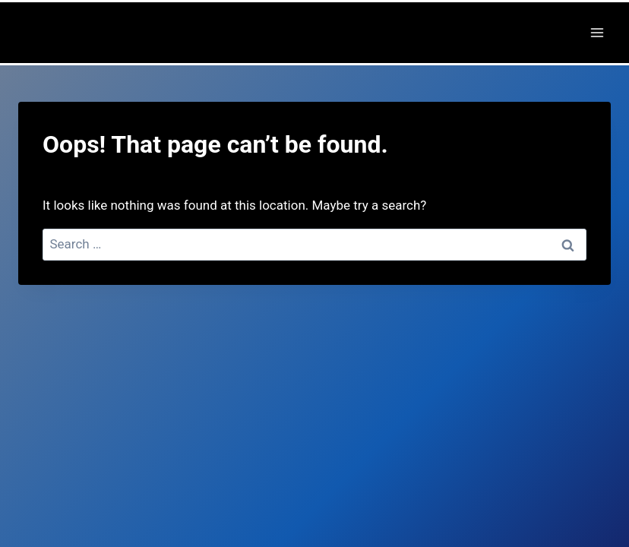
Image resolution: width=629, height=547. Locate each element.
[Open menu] (597, 32)
